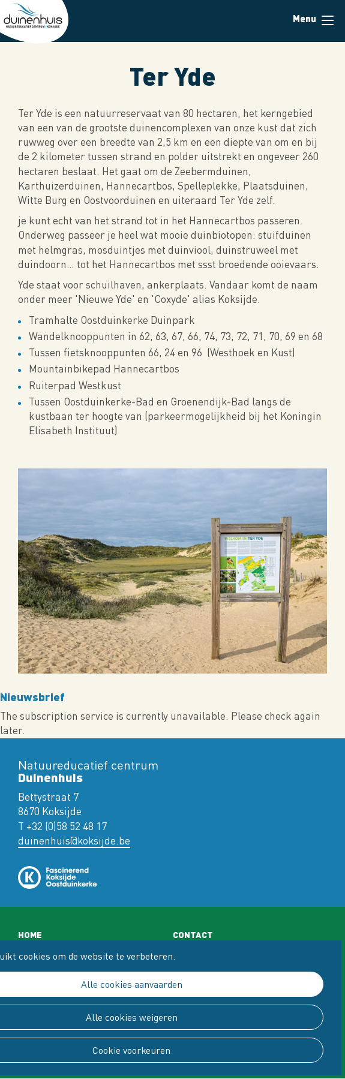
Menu (328, 20)
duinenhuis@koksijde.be (74, 840)
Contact (193, 934)
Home (30, 934)
